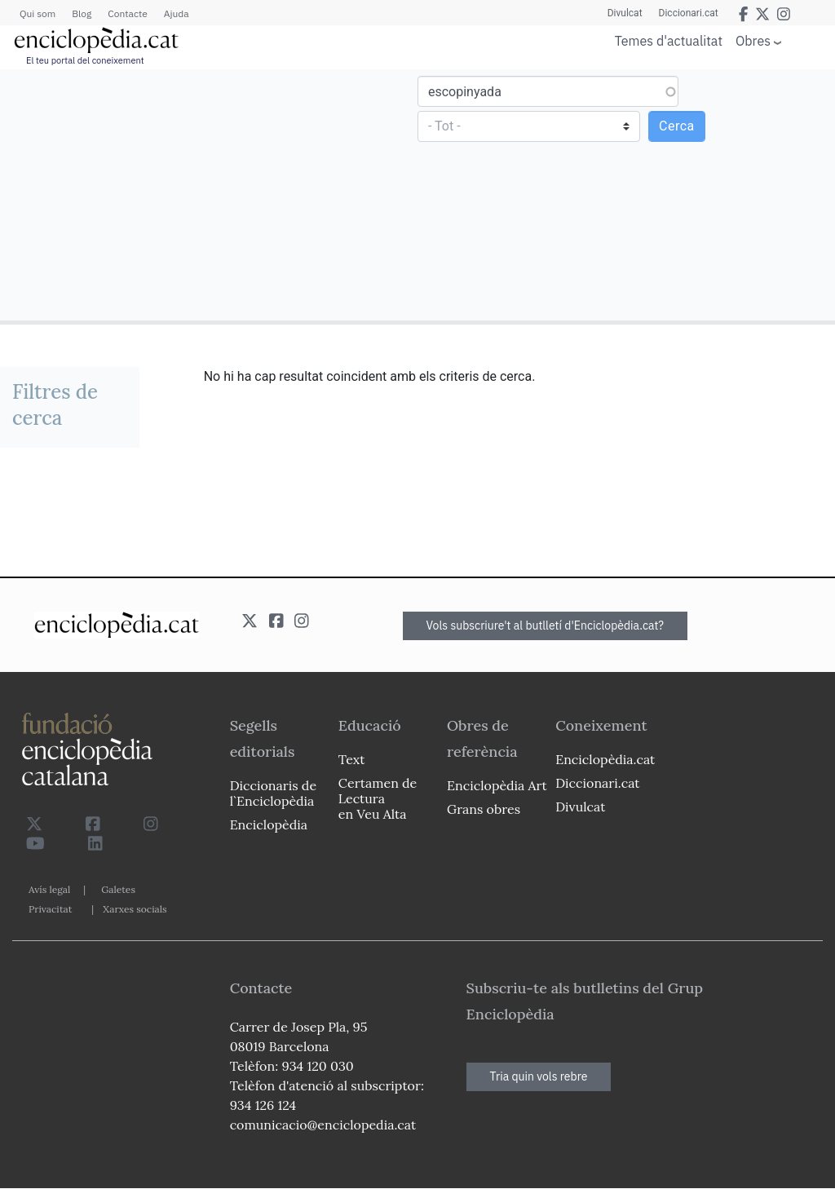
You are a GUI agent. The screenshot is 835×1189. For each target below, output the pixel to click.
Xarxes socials (134, 909)
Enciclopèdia (268, 824)
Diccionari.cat (688, 13)
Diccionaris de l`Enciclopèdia (273, 793)
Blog (81, 13)
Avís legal (49, 889)
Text (351, 759)
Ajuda (176, 13)
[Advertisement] (211, 194)
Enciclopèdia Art (497, 785)
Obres (753, 40)
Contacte (127, 13)
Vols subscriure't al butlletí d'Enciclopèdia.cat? (545, 625)
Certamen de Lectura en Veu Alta (377, 798)
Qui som (37, 13)
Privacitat (50, 909)
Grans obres (483, 809)
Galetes (118, 889)
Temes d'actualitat (668, 40)
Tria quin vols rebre (539, 1076)
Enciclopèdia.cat (605, 759)
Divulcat (625, 13)
